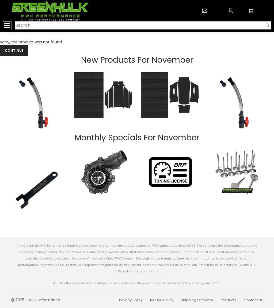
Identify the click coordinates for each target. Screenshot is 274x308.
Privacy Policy (131, 300)
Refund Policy (161, 300)
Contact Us (253, 300)
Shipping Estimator (197, 300)
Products (228, 300)
